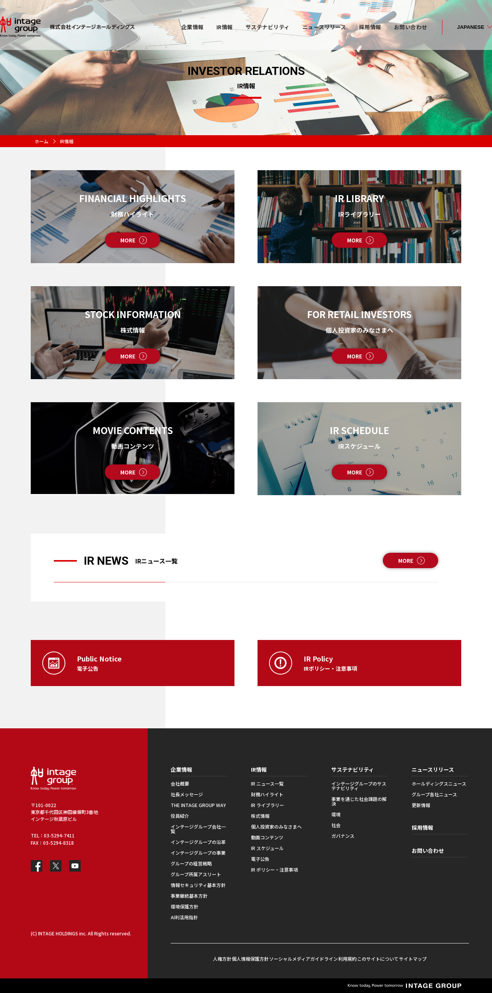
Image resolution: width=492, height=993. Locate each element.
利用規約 (347, 958)
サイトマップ (413, 958)
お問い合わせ (428, 850)
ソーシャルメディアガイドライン (303, 958)
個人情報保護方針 (250, 958)
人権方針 (222, 958)
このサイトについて (378, 958)
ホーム (41, 141)
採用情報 (422, 827)
